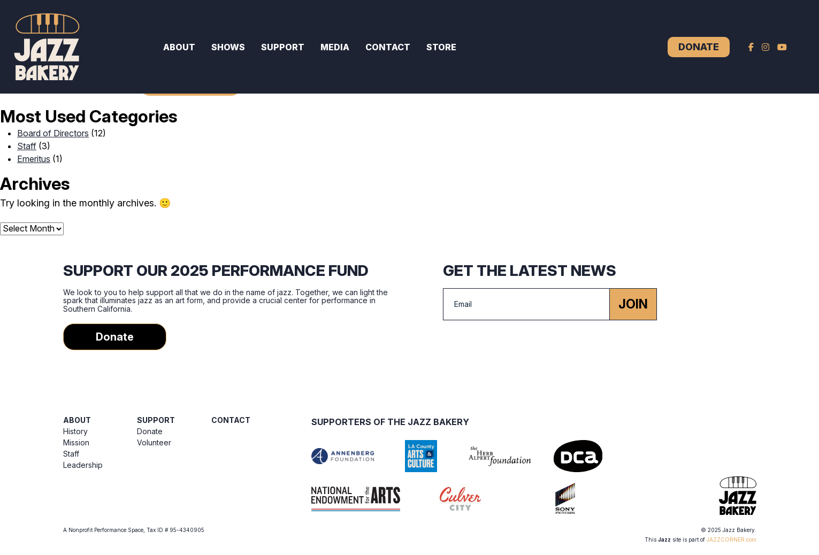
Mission (76, 442)
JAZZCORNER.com (731, 539)
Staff (26, 146)
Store (441, 47)
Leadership (83, 464)
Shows (228, 47)
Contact (387, 47)
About (179, 47)
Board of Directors (53, 133)
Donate (698, 46)
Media (334, 47)
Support (282, 47)
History (75, 431)
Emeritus (33, 158)
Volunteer (154, 442)
